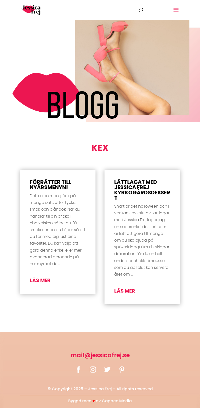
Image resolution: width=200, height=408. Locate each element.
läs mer (40, 280)
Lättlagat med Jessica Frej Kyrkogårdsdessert (142, 189)
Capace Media (117, 401)
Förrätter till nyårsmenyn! (50, 184)
